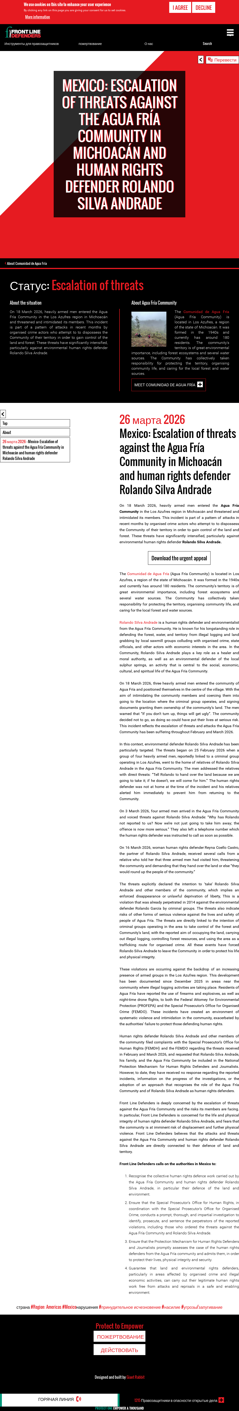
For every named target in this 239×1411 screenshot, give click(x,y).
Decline (204, 7)
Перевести (225, 59)
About (7, 433)
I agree (180, 7)
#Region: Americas (46, 1307)
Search (207, 43)
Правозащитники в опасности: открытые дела (176, 1400)
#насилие (171, 1307)
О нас (148, 43)
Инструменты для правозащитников (31, 43)
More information (37, 17)
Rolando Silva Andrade (138, 623)
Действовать (119, 1350)
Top (5, 424)
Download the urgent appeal (179, 558)
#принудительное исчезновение (130, 1307)
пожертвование (90, 43)
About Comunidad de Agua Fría (28, 263)
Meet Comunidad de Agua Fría (164, 385)
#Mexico (69, 1307)
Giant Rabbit (135, 1377)
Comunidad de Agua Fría (206, 312)
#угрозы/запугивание (202, 1307)
